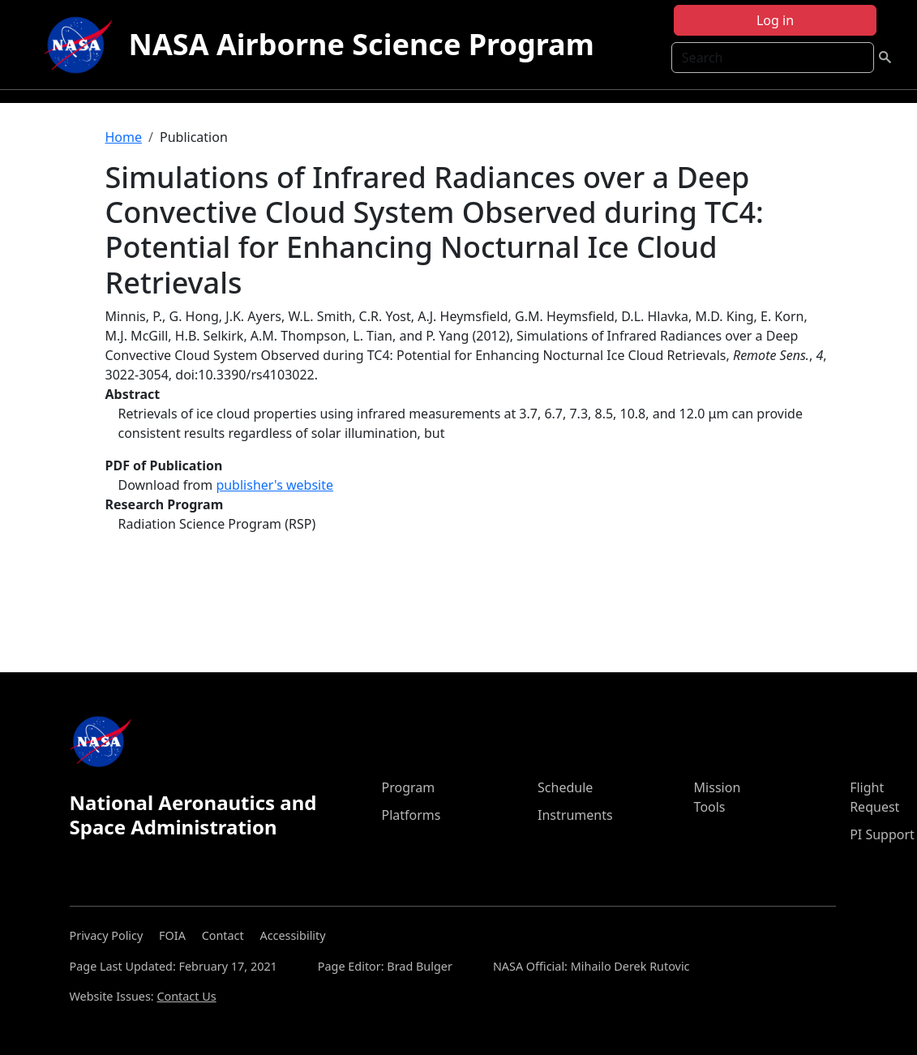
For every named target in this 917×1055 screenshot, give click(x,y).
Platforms (410, 815)
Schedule (565, 787)
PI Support (882, 834)
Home (124, 137)
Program (408, 787)
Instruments (575, 815)
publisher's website (274, 485)
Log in (775, 20)
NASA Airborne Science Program (361, 44)
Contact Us (186, 996)
